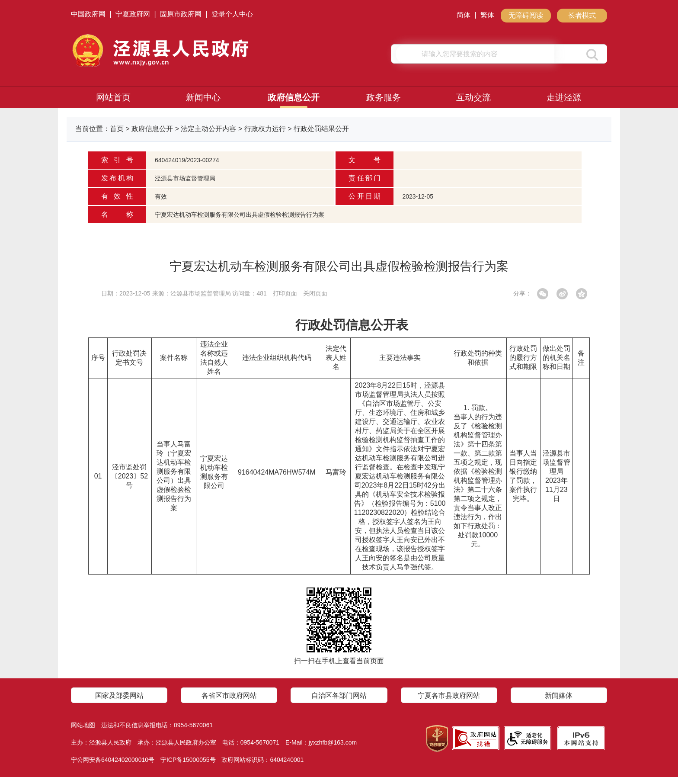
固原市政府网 (180, 14)
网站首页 (113, 97)
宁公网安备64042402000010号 (112, 759)
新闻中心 (203, 97)
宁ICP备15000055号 (188, 759)
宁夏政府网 (132, 14)
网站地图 (83, 725)
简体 (463, 15)
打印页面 (285, 293)
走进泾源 (564, 97)
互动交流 (473, 97)
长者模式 (582, 15)
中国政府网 (88, 14)
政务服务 (383, 97)
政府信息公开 (294, 97)
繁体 (487, 15)
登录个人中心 (232, 14)
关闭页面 (315, 293)
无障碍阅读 (525, 15)
